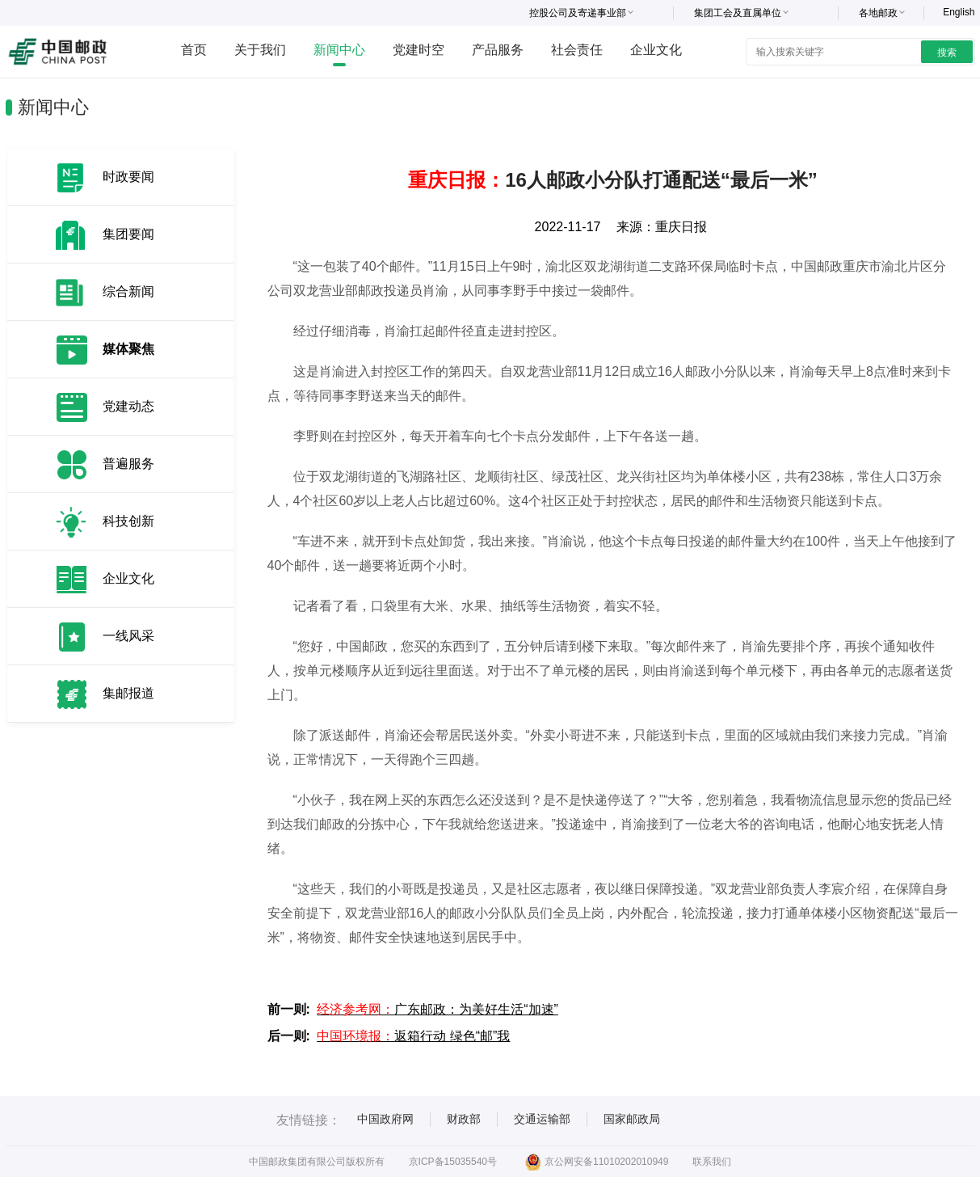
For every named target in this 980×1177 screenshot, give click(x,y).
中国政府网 (385, 1118)
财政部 (464, 1118)
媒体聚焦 (128, 349)
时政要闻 (128, 177)
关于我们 (260, 50)
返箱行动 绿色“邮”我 (413, 1036)
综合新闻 (128, 291)
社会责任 (577, 50)
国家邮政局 (632, 1118)
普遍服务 (128, 463)
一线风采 (128, 636)
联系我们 (711, 1161)
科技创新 (128, 521)
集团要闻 (128, 234)
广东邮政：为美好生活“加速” (437, 1009)
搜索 (947, 52)
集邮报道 (128, 693)
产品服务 (498, 50)
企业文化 (656, 50)
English (958, 12)
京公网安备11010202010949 (596, 1161)
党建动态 (128, 406)
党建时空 (418, 50)
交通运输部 (542, 1118)
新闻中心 (339, 50)
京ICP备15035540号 (453, 1161)
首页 (194, 50)
